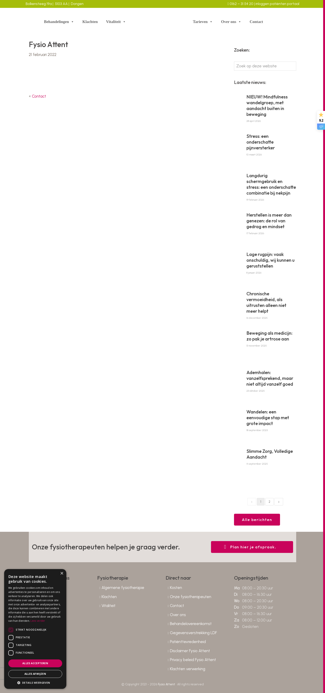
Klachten (90, 21)
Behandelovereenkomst (191, 623)
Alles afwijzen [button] (35, 674)
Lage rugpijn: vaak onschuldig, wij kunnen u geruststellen (270, 260)
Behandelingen (59, 22)
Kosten (176, 587)
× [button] (61, 573)
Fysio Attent (166, 684)
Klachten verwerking (187, 668)
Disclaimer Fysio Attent (190, 650)
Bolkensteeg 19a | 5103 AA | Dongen (55, 4)
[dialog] (35, 629)
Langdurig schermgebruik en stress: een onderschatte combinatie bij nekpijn (271, 184)
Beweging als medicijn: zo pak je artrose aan (269, 336)
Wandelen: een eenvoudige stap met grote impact (267, 417)
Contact (256, 21)
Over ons (231, 22)
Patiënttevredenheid (188, 641)
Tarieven (203, 22)
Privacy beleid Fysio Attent (193, 659)
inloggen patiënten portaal (277, 4)
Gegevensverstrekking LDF (193, 632)
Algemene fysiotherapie (123, 587)
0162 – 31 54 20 (240, 4)
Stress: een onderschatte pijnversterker (260, 142)
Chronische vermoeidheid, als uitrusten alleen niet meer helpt (266, 302)
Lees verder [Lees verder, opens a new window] (37, 621)
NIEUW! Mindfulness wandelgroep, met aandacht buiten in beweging (267, 105)
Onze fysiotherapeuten (190, 596)
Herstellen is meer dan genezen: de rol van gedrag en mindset (269, 220)
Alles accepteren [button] (35, 663)
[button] (35, 683)
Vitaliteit (116, 22)
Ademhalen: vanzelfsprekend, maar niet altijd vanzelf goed (269, 378)
